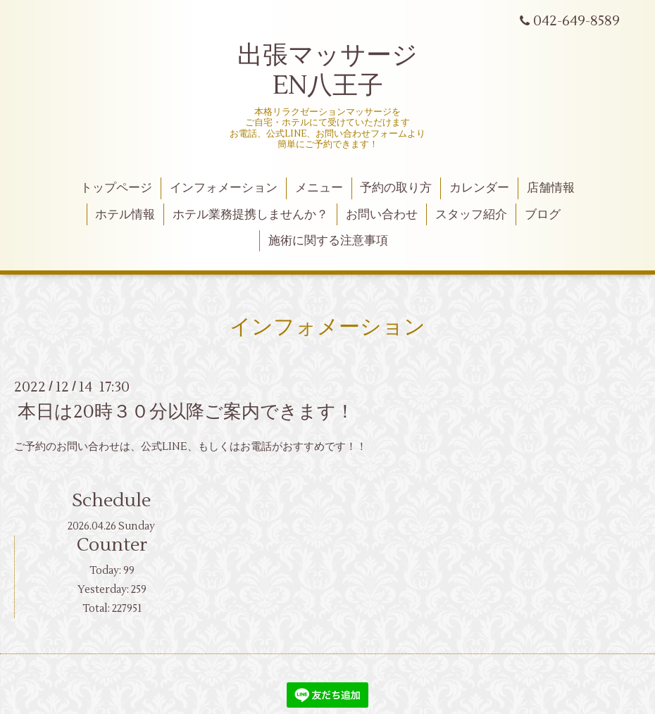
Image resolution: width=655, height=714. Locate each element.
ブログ (543, 215)
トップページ (116, 188)
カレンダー (479, 188)
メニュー (319, 188)
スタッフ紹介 (471, 215)
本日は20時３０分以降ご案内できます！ (186, 412)
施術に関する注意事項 (328, 241)
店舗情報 (551, 188)
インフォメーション (223, 188)
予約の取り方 (396, 188)
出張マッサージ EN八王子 (327, 70)
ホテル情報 (125, 215)
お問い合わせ (382, 215)
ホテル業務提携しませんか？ (250, 215)
